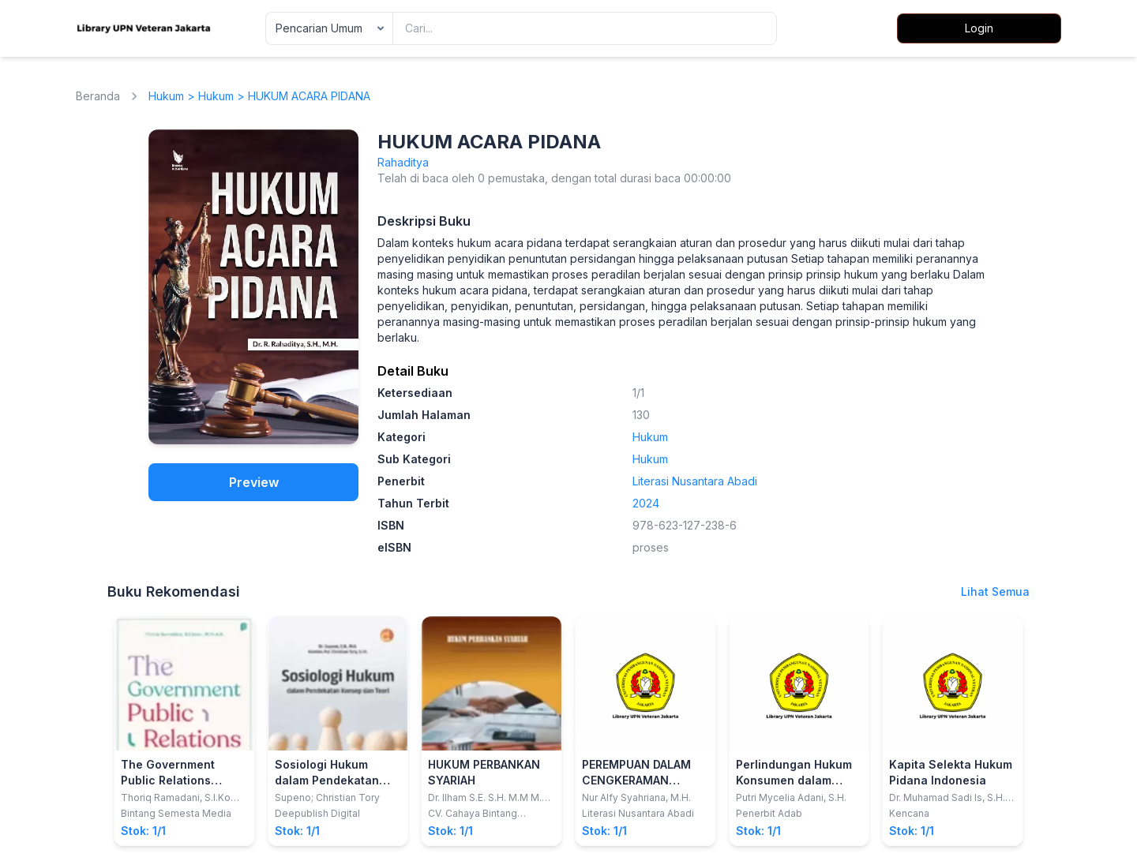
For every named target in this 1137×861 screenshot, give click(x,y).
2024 (645, 503)
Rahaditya (403, 162)
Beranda (98, 96)
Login (979, 28)
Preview (254, 482)
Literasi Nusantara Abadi (694, 481)
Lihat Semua (995, 591)
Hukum (166, 96)
